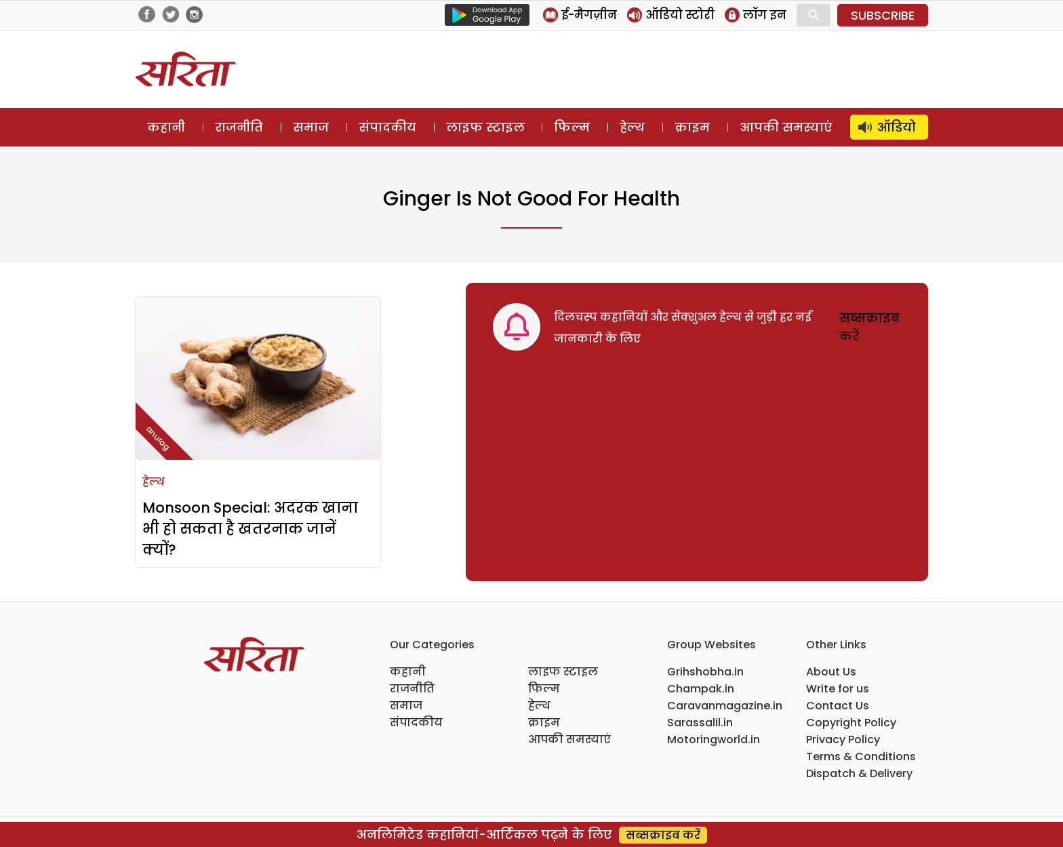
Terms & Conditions (861, 756)
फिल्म (572, 127)
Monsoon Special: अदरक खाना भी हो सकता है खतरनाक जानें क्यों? (250, 528)
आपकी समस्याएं (786, 127)
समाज (311, 127)
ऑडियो (896, 127)
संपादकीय (387, 127)
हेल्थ (632, 127)
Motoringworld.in (713, 739)
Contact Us (837, 705)
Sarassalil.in (700, 722)
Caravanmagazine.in (724, 705)
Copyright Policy (851, 722)
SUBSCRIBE (883, 15)
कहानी (166, 127)
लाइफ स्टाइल (485, 127)
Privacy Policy (843, 739)
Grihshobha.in (705, 671)
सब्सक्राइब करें (663, 835)
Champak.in (700, 688)
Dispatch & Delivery (859, 773)
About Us (831, 671)
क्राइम (692, 127)
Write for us (837, 688)
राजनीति (239, 127)
